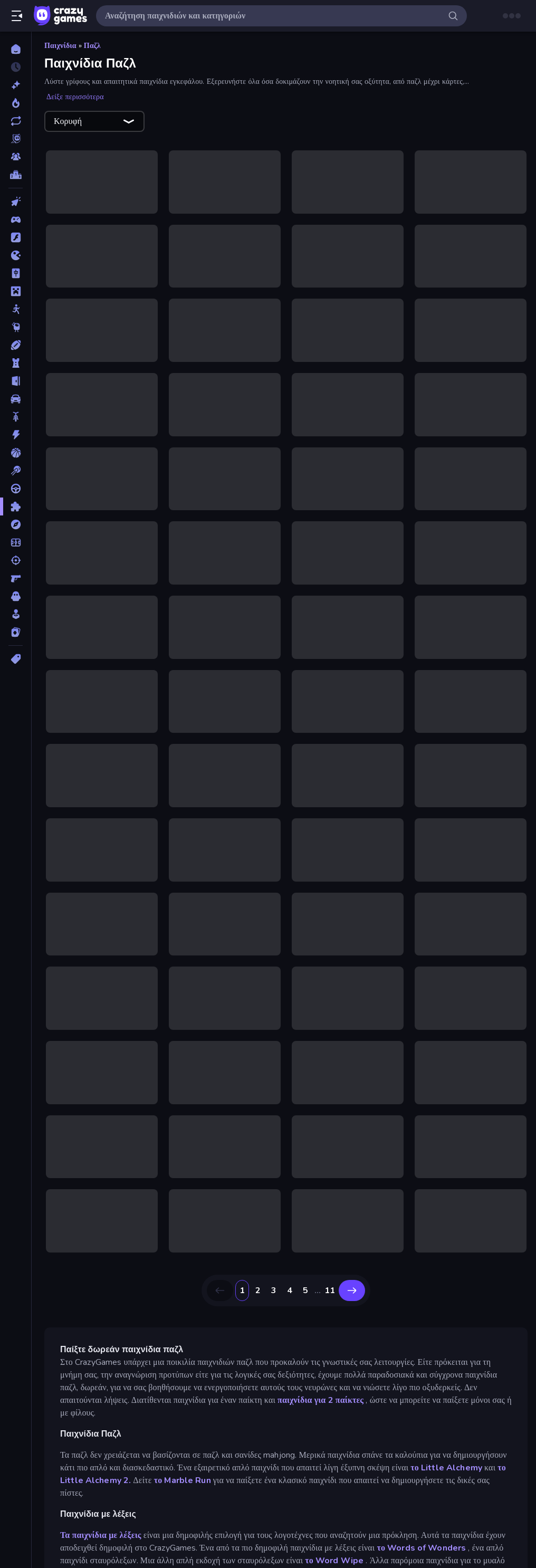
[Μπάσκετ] (15, 453)
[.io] (15, 255)
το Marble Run (182, 1480)
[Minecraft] (15, 291)
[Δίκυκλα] (15, 417)
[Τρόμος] (15, 596)
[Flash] (15, 237)
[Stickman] (15, 309)
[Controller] (15, 219)
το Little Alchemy (446, 1468)
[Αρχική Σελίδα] (15, 49)
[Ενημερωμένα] (15, 121)
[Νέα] (15, 85)
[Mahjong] (15, 273)
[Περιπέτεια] (15, 524)
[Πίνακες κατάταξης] (15, 175)
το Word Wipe (334, 1560)
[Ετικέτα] (15, 659)
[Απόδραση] (15, 381)
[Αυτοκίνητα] (15, 399)
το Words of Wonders (421, 1548)
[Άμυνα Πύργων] (15, 363)
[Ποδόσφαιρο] (15, 542)
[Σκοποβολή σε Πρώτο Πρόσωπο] (15, 578)
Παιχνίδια (60, 46)
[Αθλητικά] (15, 345)
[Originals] (15, 139)
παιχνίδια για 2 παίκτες (320, 1400)
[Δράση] (15, 435)
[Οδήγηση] (15, 489)
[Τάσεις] (15, 103)
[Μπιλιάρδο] (15, 471)
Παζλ (92, 46)
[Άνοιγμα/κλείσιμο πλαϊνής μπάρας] (17, 15)
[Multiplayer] (15, 157)
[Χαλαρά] (15, 614)
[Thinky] (15, 327)
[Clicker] (15, 202)
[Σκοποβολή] (15, 560)
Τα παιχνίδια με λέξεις (100, 1535)
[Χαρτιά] (15, 632)
